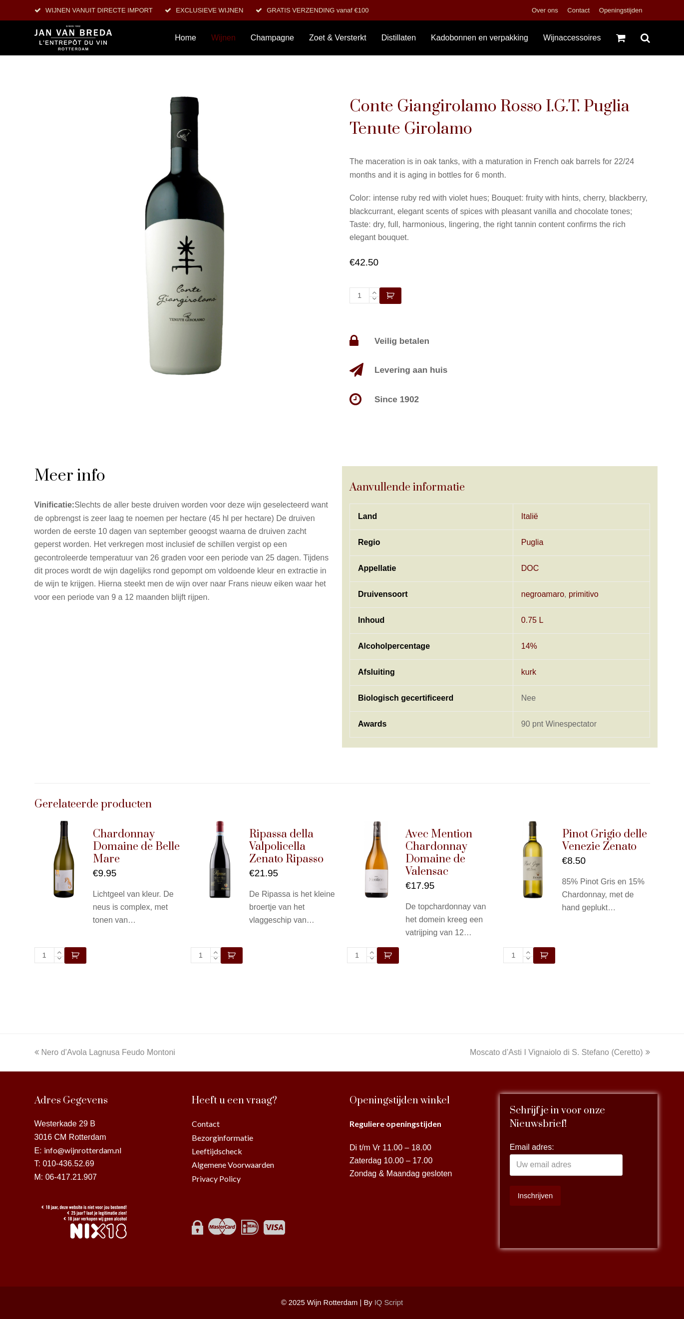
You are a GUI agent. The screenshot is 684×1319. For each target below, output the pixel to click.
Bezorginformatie (222, 1137)
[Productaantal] (359, 295)
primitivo (584, 594)
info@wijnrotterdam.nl (82, 1150)
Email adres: (532, 1147)
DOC (530, 568)
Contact (579, 10)
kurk (528, 672)
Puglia (532, 542)
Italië (529, 516)
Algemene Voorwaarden (233, 1164)
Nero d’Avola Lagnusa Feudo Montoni (104, 1052)
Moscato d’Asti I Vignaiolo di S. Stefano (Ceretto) (560, 1052)
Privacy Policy (216, 1178)
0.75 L (532, 620)
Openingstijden (621, 10)
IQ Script (388, 1303)
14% (529, 646)
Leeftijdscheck (217, 1151)
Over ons (546, 10)
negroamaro (542, 594)
